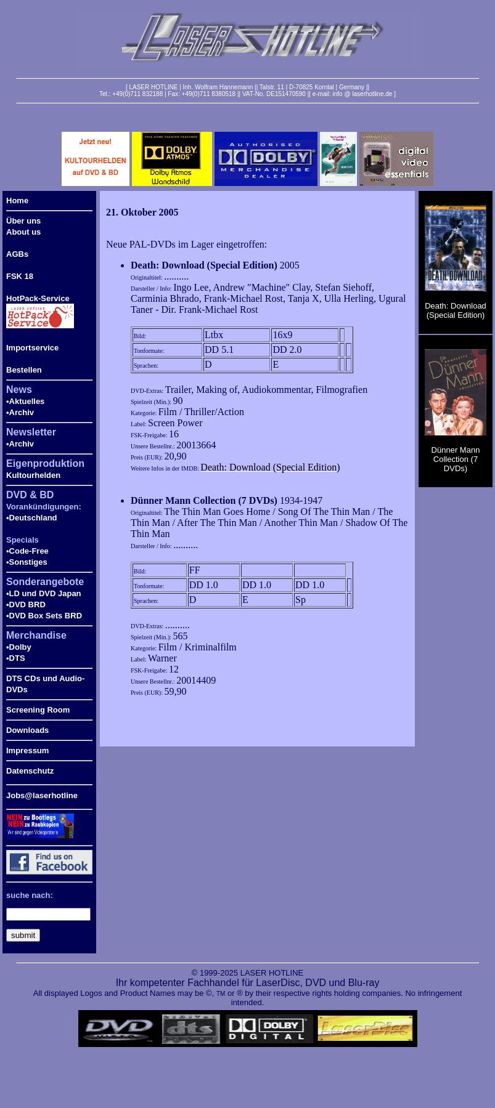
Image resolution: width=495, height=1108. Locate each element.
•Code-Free (27, 551)
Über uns (23, 220)
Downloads (27, 730)
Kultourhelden (33, 475)
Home (17, 200)
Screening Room (38, 709)
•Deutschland (31, 517)
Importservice (32, 347)
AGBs (17, 254)
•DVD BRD (26, 604)
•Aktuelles (25, 401)
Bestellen (24, 369)
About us (23, 232)
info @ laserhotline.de (362, 94)
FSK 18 (19, 276)
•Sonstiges (26, 562)
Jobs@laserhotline (42, 795)
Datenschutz (30, 770)
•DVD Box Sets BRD (44, 615)
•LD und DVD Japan (43, 593)
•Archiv (20, 412)
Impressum (27, 750)
